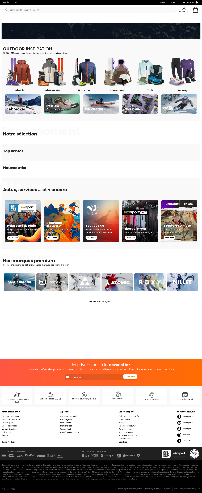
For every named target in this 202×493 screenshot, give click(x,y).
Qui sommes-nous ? (68, 416)
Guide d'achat (124, 419)
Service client (100, 3)
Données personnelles (69, 432)
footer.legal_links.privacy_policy (158, 488)
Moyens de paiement (10, 429)
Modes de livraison (9, 426)
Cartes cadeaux (125, 429)
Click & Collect (7, 432)
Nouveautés (96, 19)
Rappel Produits (8, 442)
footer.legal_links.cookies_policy (187, 488)
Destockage (114, 19)
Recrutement (65, 422)
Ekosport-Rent (125, 438)
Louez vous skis (129, 3)
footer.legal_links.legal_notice (130, 488)
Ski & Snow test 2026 (127, 426)
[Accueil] (15, 10)
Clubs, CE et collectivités (129, 416)
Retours (5, 435)
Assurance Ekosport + (147, 3)
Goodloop (123, 442)
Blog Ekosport (115, 3)
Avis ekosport (7, 422)
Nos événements (126, 432)
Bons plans (123, 422)
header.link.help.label (167, 3)
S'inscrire (129, 377)
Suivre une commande (11, 419)
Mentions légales (67, 426)
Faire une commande (10, 416)
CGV (3, 438)
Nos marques (80, 19)
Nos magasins (66, 419)
